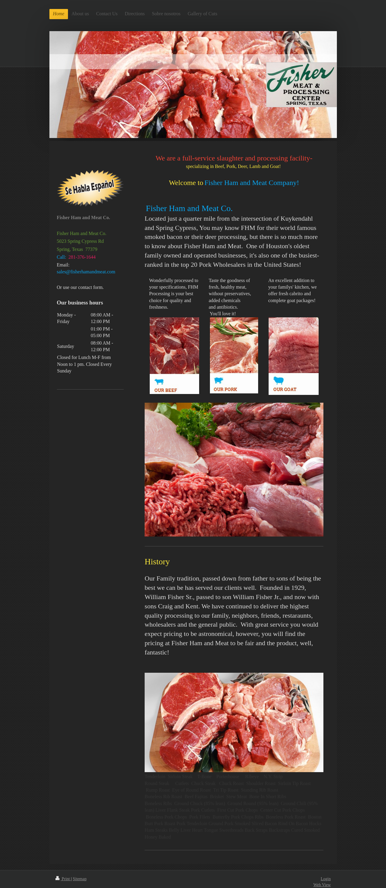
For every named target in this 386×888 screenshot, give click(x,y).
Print (63, 879)
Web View (322, 885)
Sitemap (80, 879)
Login (326, 879)
